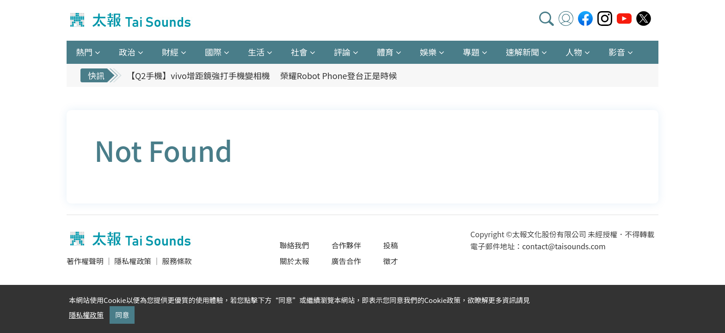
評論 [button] (342, 52)
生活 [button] (256, 52)
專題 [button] (471, 52)
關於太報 (294, 260)
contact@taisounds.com (563, 246)
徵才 (390, 260)
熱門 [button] (84, 52)
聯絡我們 (294, 245)
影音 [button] (616, 52)
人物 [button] (573, 52)
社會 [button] (299, 52)
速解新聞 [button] (522, 52)
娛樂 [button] (428, 52)
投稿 (390, 245)
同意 (122, 315)
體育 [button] (385, 52)
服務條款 (176, 260)
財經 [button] (170, 52)
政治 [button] (127, 52)
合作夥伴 (346, 245)
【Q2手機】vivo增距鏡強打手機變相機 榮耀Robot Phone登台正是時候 (262, 75)
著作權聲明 (85, 260)
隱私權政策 (132, 260)
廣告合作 (346, 260)
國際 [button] (213, 52)
